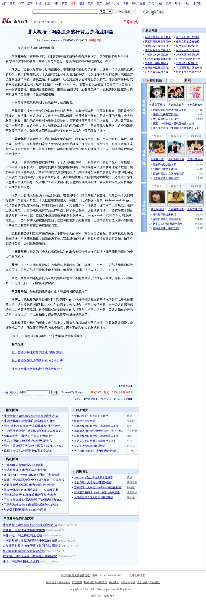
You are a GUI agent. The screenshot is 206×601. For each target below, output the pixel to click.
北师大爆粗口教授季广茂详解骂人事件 (29, 421)
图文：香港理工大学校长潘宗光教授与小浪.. (33, 446)
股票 (47, 3)
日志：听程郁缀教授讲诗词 (89, 445)
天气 (151, 3)
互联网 (51, 21)
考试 (134, 3)
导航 (186, 3)
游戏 (108, 3)
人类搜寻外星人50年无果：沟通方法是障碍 (31, 545)
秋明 (129, 425)
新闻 (12, 3)
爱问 (168, 3)
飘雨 (129, 415)
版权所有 (109, 595)
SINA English (128, 582)
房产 (99, 3)
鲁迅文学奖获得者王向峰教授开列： (95, 440)
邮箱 (177, 3)
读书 (125, 3)
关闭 (128, 399)
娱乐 (30, 3)
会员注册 (142, 582)
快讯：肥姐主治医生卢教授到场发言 (28, 441)
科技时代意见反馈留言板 (75, 575)
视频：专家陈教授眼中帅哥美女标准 (28, 451)
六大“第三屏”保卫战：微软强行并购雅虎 (30, 556)
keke (129, 435)
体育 (21, 3)
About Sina (64, 582)
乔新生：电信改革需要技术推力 (24, 530)
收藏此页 (90, 399)
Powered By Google (72, 392)
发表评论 (125, 386)
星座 (142, 3)
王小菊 (131, 450)
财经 (38, 3)
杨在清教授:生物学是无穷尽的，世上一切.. (98, 430)
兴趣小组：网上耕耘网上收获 (22, 535)
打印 (117, 399)
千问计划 (132, 430)
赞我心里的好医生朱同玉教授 (91, 415)
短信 (160, 3)
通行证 (197, 3)
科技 (56, 3)
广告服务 (77, 582)
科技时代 (39, 21)
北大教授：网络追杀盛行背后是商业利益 (31, 416)
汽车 (90, 3)
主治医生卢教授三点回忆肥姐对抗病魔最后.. (33, 431)
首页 (4, 3)
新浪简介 (51, 582)
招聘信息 (101, 582)
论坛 (77, 399)
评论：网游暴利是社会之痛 (21, 561)
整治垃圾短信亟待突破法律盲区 (24, 551)
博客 (64, 3)
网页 (12, 392)
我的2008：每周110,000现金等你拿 (111, 392)
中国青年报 (95, 40)
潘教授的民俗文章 (84, 420)
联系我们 (89, 582)
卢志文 (131, 445)
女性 (116, 3)
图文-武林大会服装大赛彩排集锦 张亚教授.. (33, 426)
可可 (129, 440)
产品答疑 (154, 582)
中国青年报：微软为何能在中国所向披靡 (30, 540)
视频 (82, 3)
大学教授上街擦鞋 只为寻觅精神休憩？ (96, 450)
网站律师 (114, 582)
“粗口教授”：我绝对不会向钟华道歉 (28, 436)
